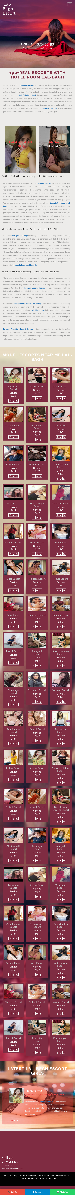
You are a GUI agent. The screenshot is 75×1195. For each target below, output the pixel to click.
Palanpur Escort (60, 504)
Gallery (31, 1181)
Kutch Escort (13, 464)
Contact (22, 1181)
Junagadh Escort (37, 657)
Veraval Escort (61, 694)
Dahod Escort (37, 733)
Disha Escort (37, 541)
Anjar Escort (13, 502)
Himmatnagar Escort (37, 504)
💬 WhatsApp (62, 1192)
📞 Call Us (12, 1192)
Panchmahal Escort (13, 734)
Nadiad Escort (13, 425)
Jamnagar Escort (37, 851)
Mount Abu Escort (37, 1042)
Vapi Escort (37, 966)
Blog (48, 1181)
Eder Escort (13, 580)
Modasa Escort (37, 580)
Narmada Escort (13, 889)
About (67, 1178)
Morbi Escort (13, 655)
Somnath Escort (37, 695)
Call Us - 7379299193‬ (37, 44)
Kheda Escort (37, 772)
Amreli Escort (37, 810)
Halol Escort (60, 580)
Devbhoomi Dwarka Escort (60, 812)
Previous (36, 1126)
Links (54, 1181)
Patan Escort (13, 772)
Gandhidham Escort (60, 465)
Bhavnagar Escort (13, 695)
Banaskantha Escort (37, 928)
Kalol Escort (13, 616)
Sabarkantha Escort (60, 928)
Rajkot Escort (37, 386)
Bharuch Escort (13, 1004)
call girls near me (38, 310)
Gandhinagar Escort (13, 928)
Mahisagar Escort (61, 889)
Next (64, 1126)
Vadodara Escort (13, 388)
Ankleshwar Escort (37, 426)
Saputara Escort (37, 618)
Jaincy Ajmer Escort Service (50, 1178)
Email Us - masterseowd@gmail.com (37, 48)
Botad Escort (13, 810)
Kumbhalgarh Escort (61, 1042)
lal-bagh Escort (9, 9)
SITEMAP (40, 1181)
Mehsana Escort (13, 543)
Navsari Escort (60, 1004)
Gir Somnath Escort (13, 851)
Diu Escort (61, 425)
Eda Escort (60, 541)
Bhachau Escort (61, 618)
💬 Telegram (38, 1192)
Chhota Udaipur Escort (61, 773)
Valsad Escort (37, 1004)
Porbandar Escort (61, 734)
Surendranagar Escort (61, 657)
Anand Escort (61, 386)
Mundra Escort (37, 464)
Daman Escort (13, 966)
